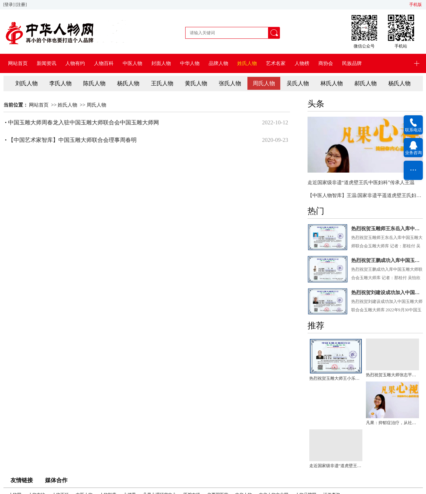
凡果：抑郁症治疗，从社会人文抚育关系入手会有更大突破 (392, 422)
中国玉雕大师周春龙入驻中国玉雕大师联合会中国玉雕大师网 (83, 122)
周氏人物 (264, 83)
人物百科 (104, 63)
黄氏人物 (196, 83)
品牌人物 (218, 63)
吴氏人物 (298, 83)
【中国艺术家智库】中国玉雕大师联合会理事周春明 (72, 140)
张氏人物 (230, 83)
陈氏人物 (94, 83)
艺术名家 (276, 63)
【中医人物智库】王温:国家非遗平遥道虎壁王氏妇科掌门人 (365, 195)
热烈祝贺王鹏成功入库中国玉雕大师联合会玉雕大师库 (387, 260)
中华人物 (190, 63)
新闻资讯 (46, 63)
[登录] (9, 4)
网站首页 (18, 63)
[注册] (22, 4)
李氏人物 (60, 83)
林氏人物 (331, 83)
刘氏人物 (26, 83)
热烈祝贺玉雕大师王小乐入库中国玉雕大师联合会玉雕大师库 (335, 378)
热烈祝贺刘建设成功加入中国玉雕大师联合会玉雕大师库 (387, 292)
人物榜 (302, 63)
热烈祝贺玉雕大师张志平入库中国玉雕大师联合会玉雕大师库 (392, 374)
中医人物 (132, 63)
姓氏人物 (247, 63)
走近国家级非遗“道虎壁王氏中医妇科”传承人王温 (361, 182)
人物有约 (75, 63)
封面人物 (161, 63)
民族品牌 (352, 63)
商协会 (325, 63)
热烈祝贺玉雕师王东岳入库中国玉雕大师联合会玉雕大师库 (387, 228)
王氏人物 (162, 83)
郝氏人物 (365, 83)
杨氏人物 (128, 83)
